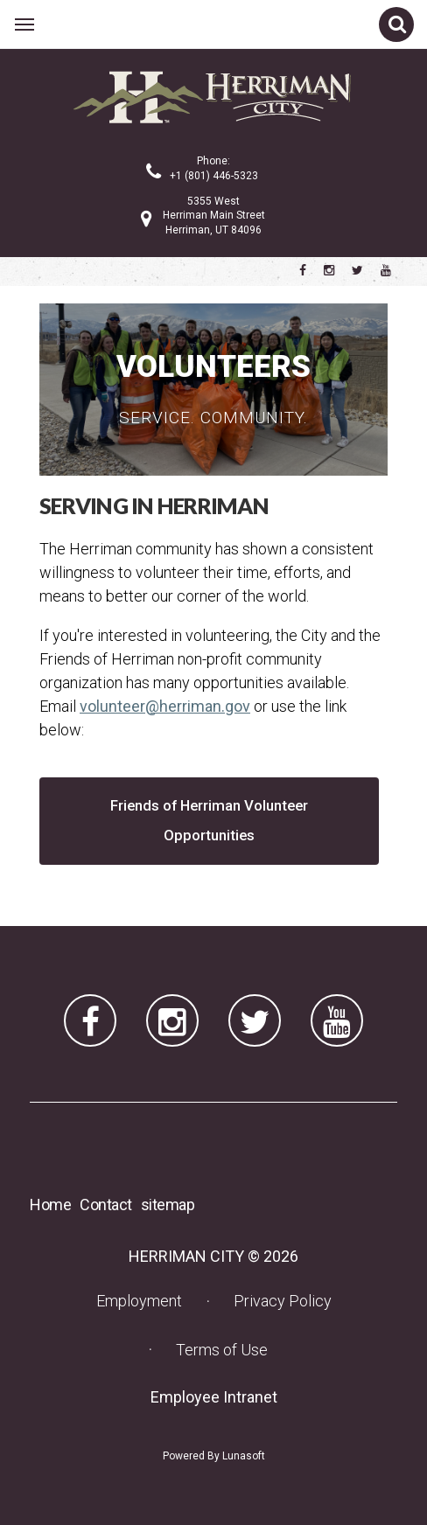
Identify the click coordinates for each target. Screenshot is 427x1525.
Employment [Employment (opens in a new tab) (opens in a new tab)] (144, 1300)
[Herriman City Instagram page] (329, 270)
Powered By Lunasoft (214, 1456)
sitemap (168, 1204)
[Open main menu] (25, 24)
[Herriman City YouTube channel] (386, 270)
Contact (106, 1204)
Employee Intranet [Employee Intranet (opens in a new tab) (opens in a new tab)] (219, 1396)
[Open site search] (396, 24)
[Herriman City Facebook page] (303, 270)
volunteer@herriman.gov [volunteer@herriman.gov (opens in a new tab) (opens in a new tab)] (165, 706)
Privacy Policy (283, 1301)
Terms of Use (222, 1349)
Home (50, 1204)
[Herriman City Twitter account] (357, 270)
